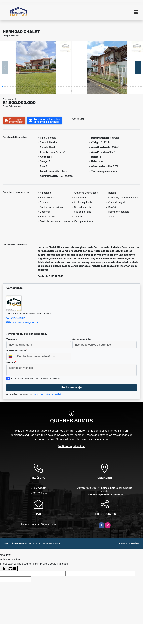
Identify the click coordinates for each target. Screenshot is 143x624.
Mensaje (11, 362)
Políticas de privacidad (71, 446)
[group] (35, 67)
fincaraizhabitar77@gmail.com (24, 322)
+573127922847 (38, 487)
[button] (2, 86)
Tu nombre (12, 339)
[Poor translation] (12, 568)
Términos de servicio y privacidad (47, 394)
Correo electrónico (82, 339)
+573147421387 (17, 318)
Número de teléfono (16, 350)
